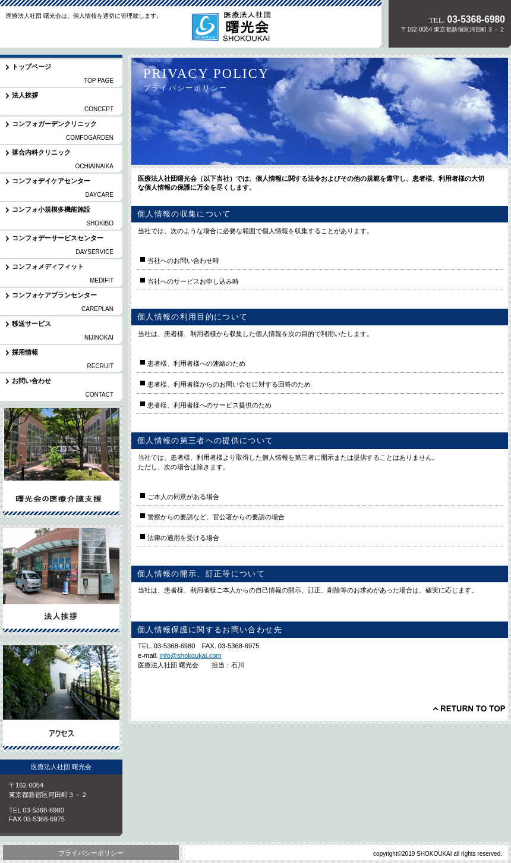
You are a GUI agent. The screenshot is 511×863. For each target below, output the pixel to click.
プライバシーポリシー (91, 852)
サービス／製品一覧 (61, 463)
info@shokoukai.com (191, 655)
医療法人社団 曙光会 (82, 32)
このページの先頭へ (469, 708)
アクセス (61, 697)
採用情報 (61, 580)
